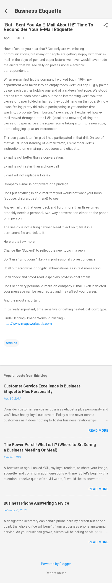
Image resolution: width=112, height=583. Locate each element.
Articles (11, 343)
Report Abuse (56, 573)
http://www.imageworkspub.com (28, 324)
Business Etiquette (38, 11)
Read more (98, 430)
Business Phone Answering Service (36, 503)
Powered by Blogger (56, 564)
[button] (105, 26)
